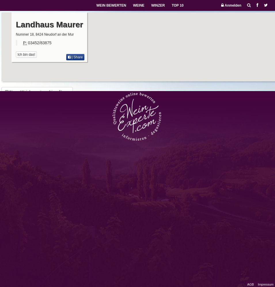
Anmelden (231, 5)
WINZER (158, 5)
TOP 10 (177, 5)
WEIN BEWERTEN (111, 5)
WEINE (138, 5)
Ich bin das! (26, 55)
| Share (75, 57)
